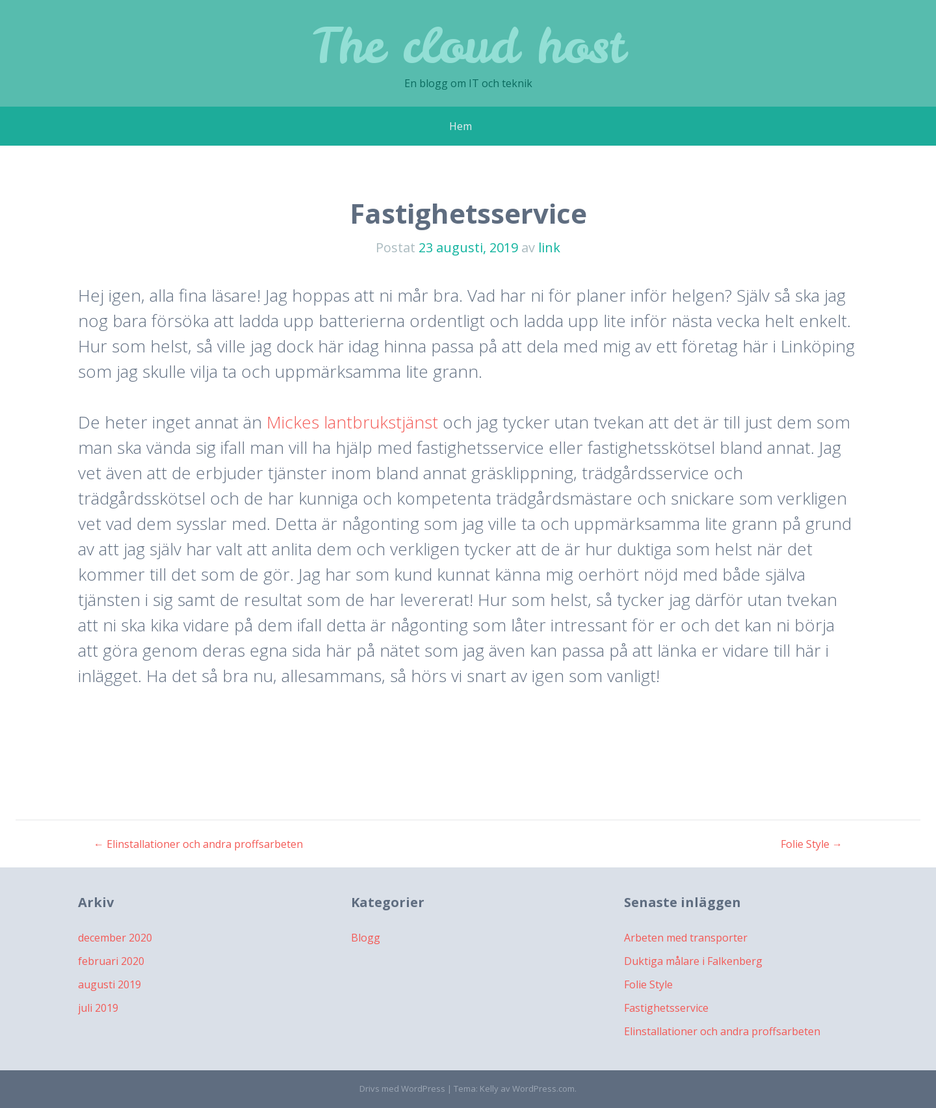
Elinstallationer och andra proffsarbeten (198, 844)
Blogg (365, 937)
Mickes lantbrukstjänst (352, 422)
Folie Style (811, 844)
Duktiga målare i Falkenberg (693, 961)
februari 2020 (111, 961)
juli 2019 (98, 1008)
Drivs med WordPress (402, 1088)
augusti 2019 (109, 984)
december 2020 (115, 937)
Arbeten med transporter (686, 937)
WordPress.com (543, 1088)
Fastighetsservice (666, 1008)
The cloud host (468, 45)
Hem (460, 126)
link (549, 247)
